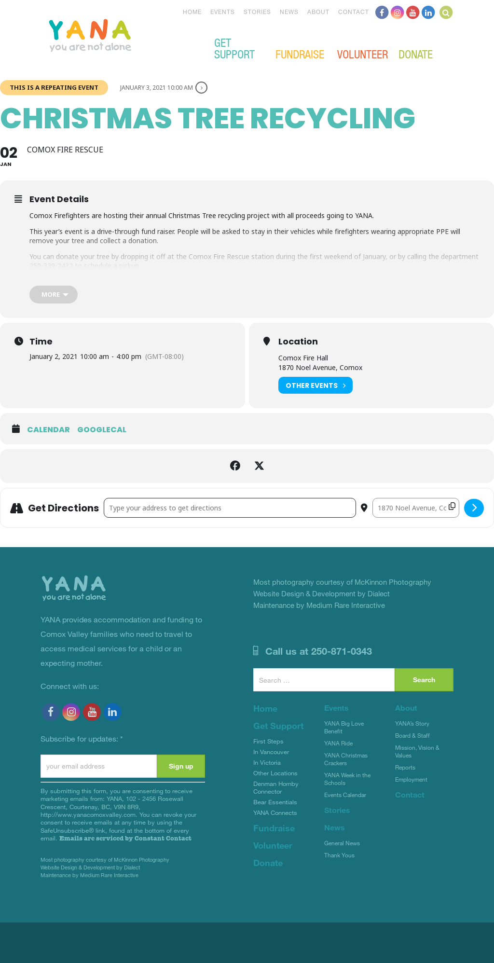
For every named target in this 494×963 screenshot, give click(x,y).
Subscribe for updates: (82, 738)
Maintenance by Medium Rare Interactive (89, 875)
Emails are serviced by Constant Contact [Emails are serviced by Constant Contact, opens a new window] (125, 838)
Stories (257, 11)
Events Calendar (345, 794)
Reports (405, 767)
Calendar (48, 430)
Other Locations (275, 773)
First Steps (268, 741)
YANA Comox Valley (123, 34)
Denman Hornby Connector (276, 787)
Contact (353, 11)
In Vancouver (271, 752)
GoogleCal (101, 430)
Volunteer (362, 53)
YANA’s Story (412, 723)
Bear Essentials (275, 802)
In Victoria (267, 762)
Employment (411, 779)
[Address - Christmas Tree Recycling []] (230, 508)
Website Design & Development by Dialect (90, 867)
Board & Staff (412, 735)
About (318, 11)
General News (342, 843)
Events (222, 11)
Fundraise (299, 53)
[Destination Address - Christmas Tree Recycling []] (415, 508)
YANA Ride (338, 743)
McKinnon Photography (141, 859)
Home (192, 11)
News (289, 11)
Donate (415, 53)
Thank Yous (339, 855)
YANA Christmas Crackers (346, 759)
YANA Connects (275, 812)
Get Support (234, 48)
